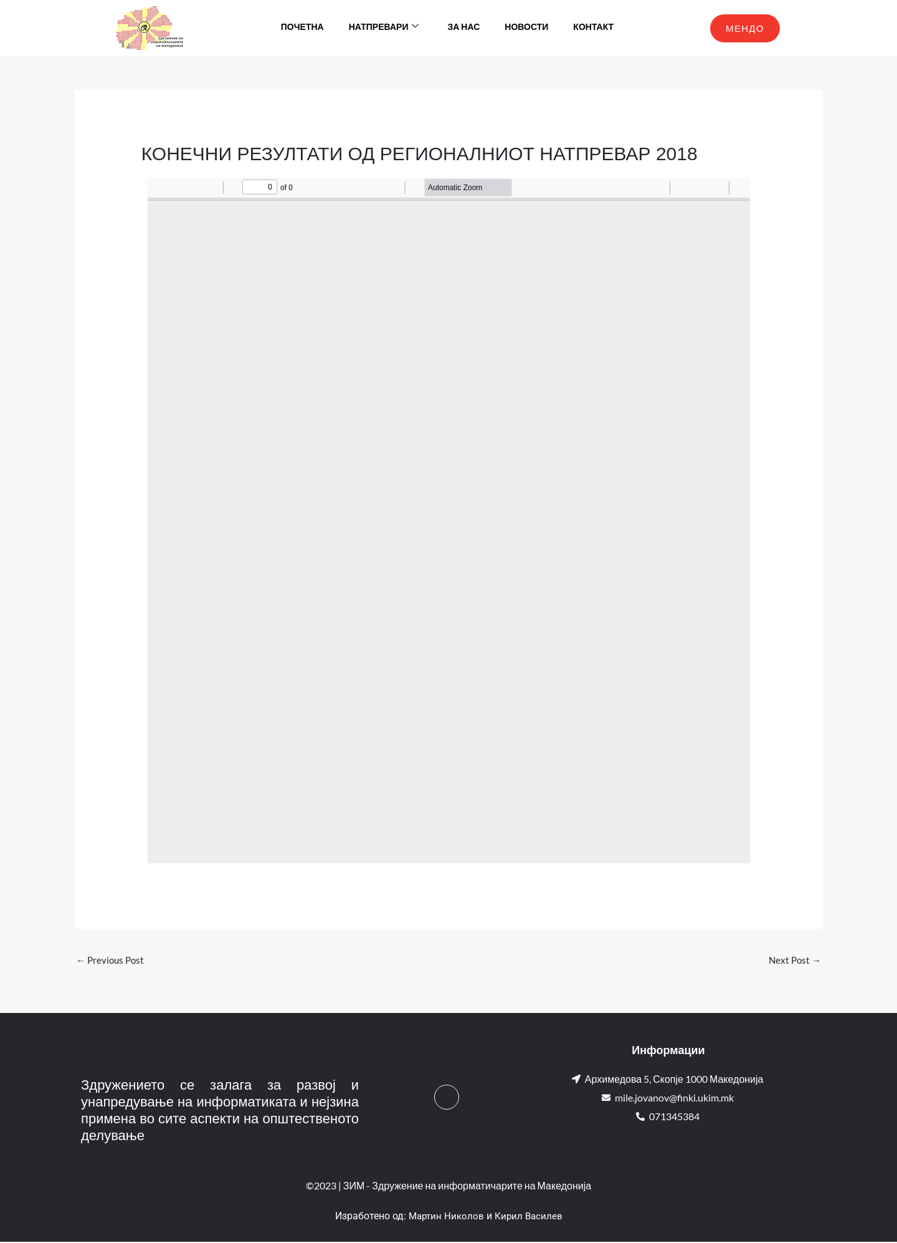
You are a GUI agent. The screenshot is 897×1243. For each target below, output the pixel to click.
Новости (526, 27)
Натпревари (384, 28)
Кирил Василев (530, 1218)
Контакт (593, 27)
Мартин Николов (445, 1218)
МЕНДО (745, 28)
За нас (463, 27)
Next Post (793, 960)
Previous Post (112, 960)
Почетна (302, 27)
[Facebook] (446, 1098)
